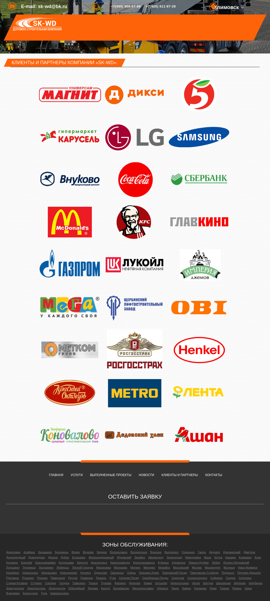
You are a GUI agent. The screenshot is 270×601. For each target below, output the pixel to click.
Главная (56, 475)
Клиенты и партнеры (179, 475)
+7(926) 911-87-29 (161, 6)
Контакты (213, 475)
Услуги (77, 475)
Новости (146, 475)
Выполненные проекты (110, 475)
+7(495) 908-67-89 (126, 6)
